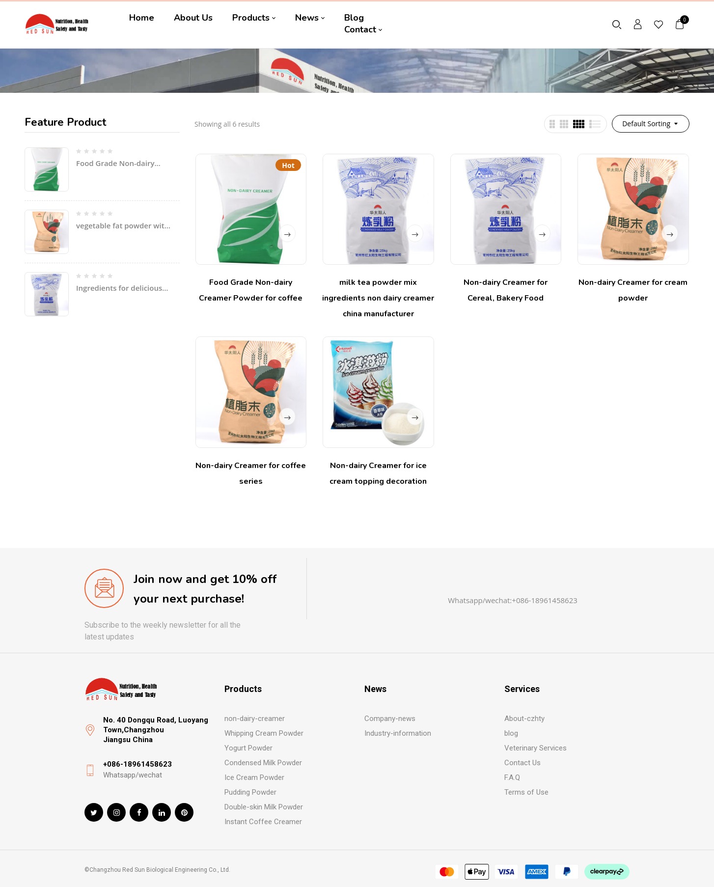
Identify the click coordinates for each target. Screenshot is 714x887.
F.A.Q (512, 777)
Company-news (389, 718)
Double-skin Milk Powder (263, 807)
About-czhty (524, 718)
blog (511, 733)
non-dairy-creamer (254, 718)
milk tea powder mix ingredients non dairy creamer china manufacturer (378, 298)
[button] (680, 24)
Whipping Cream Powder (263, 733)
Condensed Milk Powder (263, 762)
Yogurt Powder (248, 748)
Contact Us (522, 762)
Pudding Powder (250, 792)
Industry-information (397, 733)
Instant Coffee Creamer (263, 821)
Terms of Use (526, 792)
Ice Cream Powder (254, 777)
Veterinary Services (535, 748)
